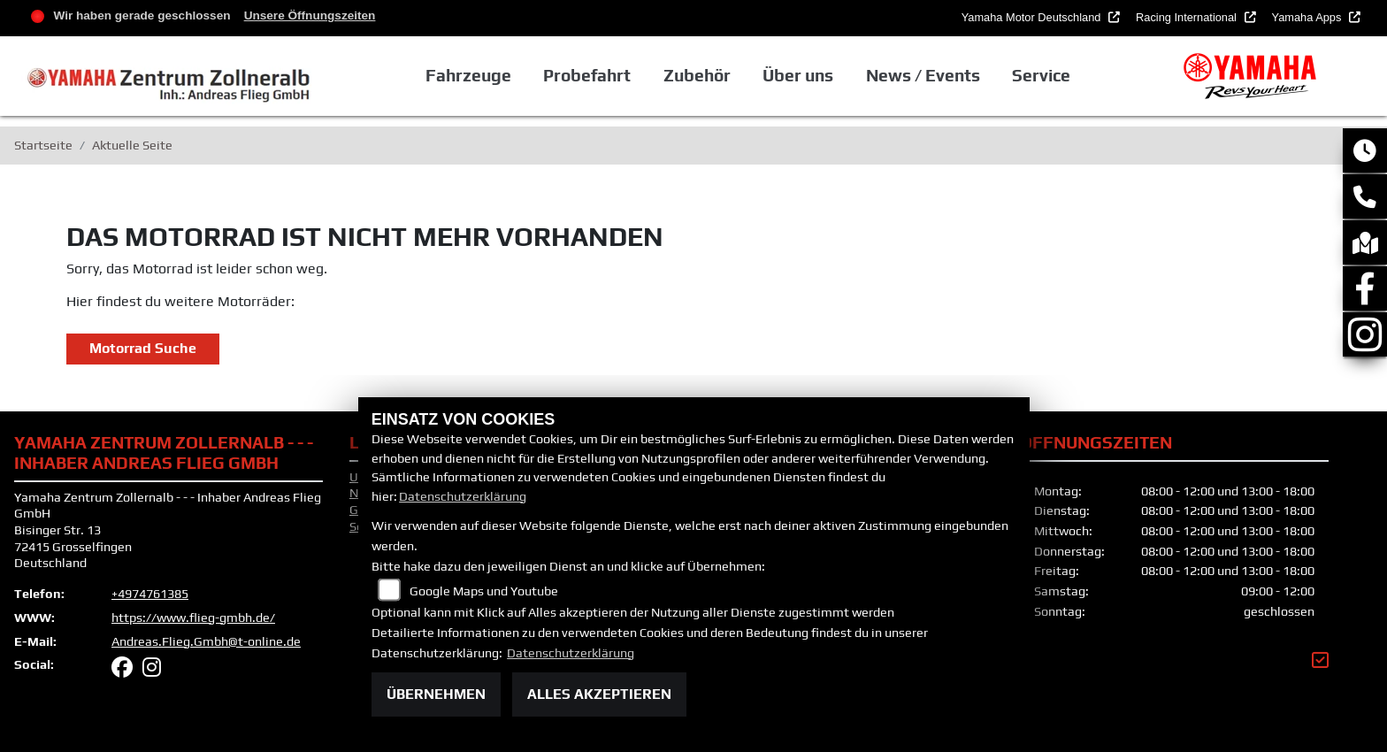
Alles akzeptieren (599, 694)
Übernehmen (436, 694)
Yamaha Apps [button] (1308, 17)
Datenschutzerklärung (462, 496)
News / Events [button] (923, 75)
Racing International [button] (1187, 17)
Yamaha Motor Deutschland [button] (1033, 17)
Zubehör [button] (697, 75)
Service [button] (1041, 75)
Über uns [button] (797, 75)
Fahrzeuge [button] (468, 75)
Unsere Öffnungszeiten (310, 15)
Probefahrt (587, 75)
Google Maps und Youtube (484, 591)
